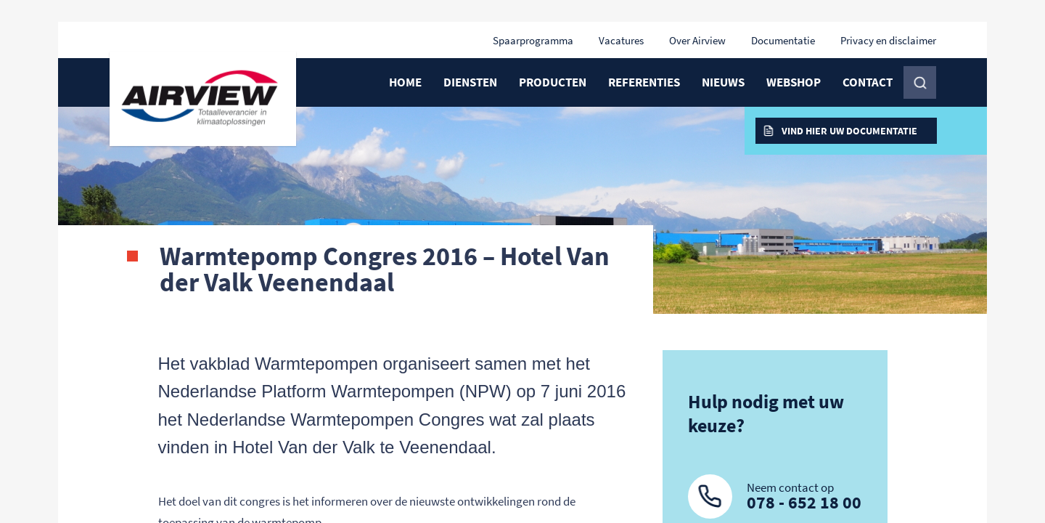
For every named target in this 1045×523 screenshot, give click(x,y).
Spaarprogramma (533, 40)
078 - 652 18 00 (804, 502)
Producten (552, 82)
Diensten (470, 82)
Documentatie (783, 40)
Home (405, 82)
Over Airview (697, 40)
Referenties (644, 82)
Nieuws (723, 82)
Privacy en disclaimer (888, 40)
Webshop (793, 82)
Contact (868, 82)
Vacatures (621, 40)
